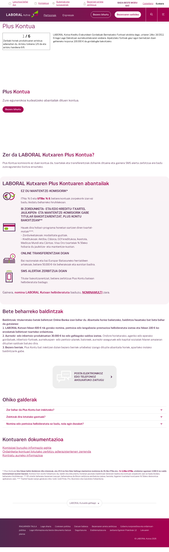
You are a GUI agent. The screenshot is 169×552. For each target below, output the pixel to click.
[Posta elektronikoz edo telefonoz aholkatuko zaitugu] (84, 354)
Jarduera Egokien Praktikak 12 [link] (115, 513)
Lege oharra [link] (84, 506)
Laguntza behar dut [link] (20, 3)
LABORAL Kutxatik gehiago (84, 482)
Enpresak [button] (68, 15)
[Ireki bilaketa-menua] (151, 15)
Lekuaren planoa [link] (140, 513)
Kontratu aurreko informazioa (23, 434)
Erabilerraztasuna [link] (91, 513)
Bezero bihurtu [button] (13, 110)
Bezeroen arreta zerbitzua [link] (95, 3)
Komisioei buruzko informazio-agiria (27, 426)
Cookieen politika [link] (101, 506)
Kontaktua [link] (43, 3)
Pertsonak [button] (50, 15)
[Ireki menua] (163, 15)
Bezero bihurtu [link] (101, 14)
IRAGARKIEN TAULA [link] (66, 506)
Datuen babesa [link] (120, 506)
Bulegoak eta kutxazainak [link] (63, 3)
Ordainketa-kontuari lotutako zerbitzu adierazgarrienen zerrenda (47, 430)
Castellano (148, 4)
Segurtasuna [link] (73, 513)
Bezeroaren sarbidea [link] (128, 14)
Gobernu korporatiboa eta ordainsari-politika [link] (89, 509)
